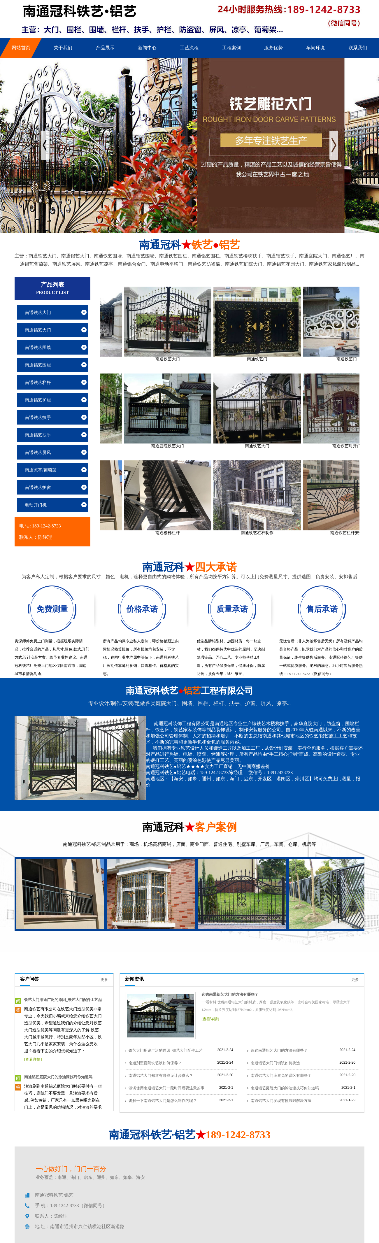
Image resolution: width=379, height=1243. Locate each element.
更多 (104, 979)
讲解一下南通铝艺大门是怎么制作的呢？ (163, 1100)
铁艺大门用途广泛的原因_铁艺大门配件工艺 (166, 1050)
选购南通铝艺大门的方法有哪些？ (229, 994)
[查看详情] (33, 1059)
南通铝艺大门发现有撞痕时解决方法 (281, 1100)
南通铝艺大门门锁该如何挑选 (275, 1063)
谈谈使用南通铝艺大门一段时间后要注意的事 (166, 1088)
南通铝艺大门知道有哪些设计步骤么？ (161, 1075)
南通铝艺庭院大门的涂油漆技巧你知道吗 (58, 1077)
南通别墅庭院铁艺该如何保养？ (155, 1063)
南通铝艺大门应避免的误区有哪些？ (281, 1075)
